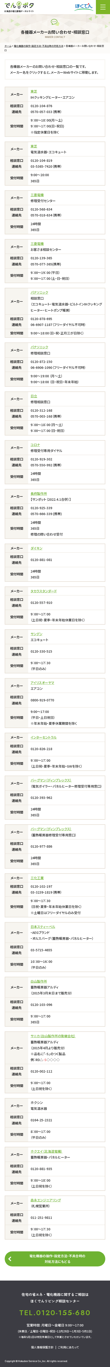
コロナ (35, 444)
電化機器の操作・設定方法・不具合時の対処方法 (38, 46)
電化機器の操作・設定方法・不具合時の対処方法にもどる (57, 1258)
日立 (34, 396)
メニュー (103, 7)
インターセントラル (44, 737)
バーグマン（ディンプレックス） (51, 780)
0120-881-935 (41, 1168)
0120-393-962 (41, 797)
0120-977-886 (41, 846)
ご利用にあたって (68, 1347)
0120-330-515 (41, 651)
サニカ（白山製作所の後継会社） (53, 1035)
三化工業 (37, 877)
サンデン (36, 633)
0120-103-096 (41, 1004)
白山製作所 (39, 981)
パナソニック (39, 292)
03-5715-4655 (41, 950)
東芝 (34, 91)
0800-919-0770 (42, 700)
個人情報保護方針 (42, 1347)
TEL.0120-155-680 (55, 1312)
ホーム (7, 46)
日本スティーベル (43, 926)
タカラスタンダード (44, 591)
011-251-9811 (41, 1217)
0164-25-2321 (41, 1120)
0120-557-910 (41, 602)
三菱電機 (37, 194)
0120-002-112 (41, 1071)
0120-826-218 (41, 748)
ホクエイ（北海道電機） (47, 1151)
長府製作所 (39, 493)
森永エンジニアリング (46, 1200)
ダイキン (36, 548)
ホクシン (37, 1102)
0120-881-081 (41, 559)
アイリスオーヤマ (42, 682)
